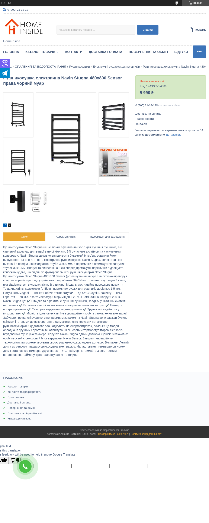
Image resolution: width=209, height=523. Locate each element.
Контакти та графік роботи (24, 391)
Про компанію (16, 397)
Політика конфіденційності (24, 413)
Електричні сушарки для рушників (116, 66)
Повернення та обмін (148, 51)
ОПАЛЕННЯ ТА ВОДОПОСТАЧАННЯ (40, 66)
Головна (11, 51)
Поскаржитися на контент (113, 433)
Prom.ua (124, 430)
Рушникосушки (79, 66)
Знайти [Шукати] (148, 29)
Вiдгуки (181, 51)
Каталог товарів (17, 386)
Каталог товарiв (40, 51)
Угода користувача (19, 418)
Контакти (73, 51)
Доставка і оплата (105, 51)
